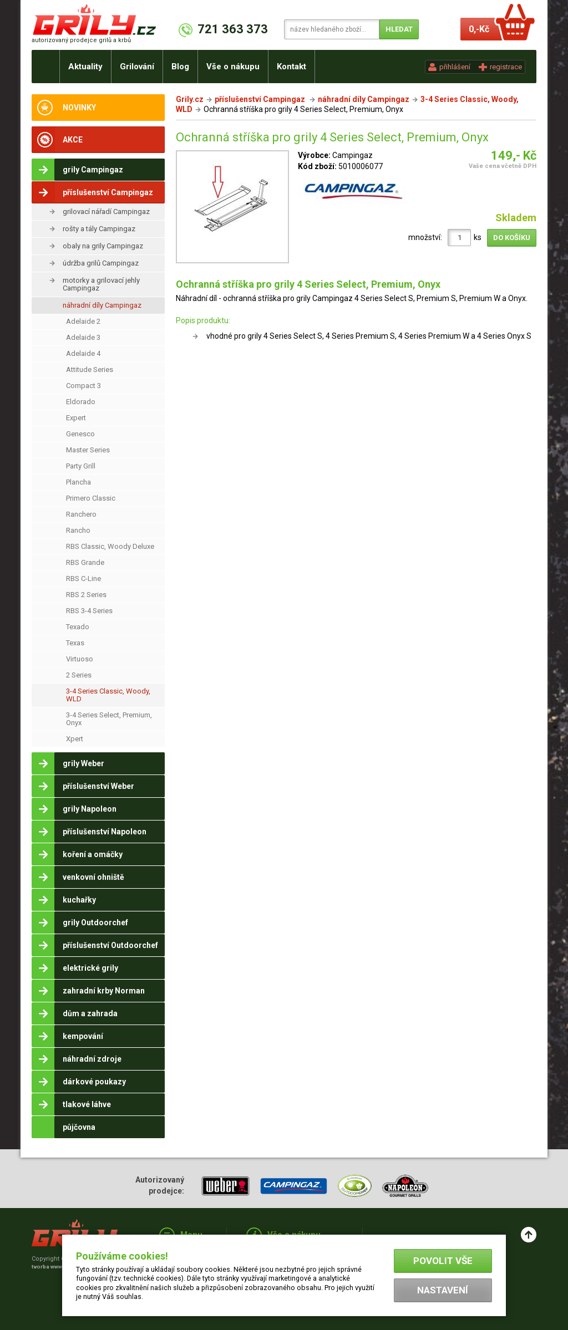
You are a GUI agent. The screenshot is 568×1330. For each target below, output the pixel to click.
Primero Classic (90, 498)
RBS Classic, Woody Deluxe (110, 546)
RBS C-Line (83, 578)
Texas (75, 643)
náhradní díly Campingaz (102, 305)
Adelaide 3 (83, 337)
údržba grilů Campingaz (101, 263)
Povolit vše (443, 1260)
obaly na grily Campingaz (103, 246)
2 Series (79, 675)
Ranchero (81, 514)
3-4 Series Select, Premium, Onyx (109, 719)
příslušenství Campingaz (261, 99)
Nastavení (442, 1290)
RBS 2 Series (86, 594)
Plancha (78, 482)
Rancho (78, 530)
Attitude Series (89, 369)
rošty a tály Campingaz (99, 229)
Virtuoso (79, 659)
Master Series (88, 450)
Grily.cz (190, 99)
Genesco (80, 434)
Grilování (137, 67)
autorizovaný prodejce (81, 40)
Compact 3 (83, 385)
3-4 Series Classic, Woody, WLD (108, 695)
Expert (76, 418)
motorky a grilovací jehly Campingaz (101, 284)
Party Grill (80, 466)
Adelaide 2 (83, 321)
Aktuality (85, 67)
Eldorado (80, 402)
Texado (77, 627)
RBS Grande (85, 562)
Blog (180, 67)
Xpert (74, 739)
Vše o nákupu (233, 67)
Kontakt (291, 67)
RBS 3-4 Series (89, 611)
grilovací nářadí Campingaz (106, 211)
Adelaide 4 (83, 353)
